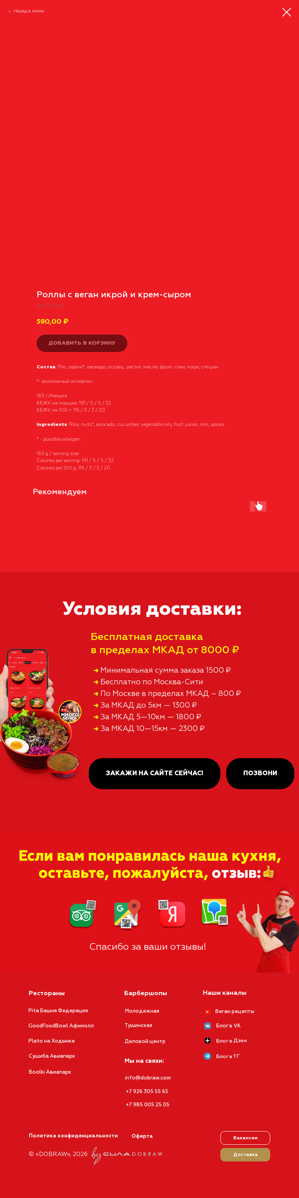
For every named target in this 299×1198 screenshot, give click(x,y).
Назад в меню (29, 11)
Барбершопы (145, 993)
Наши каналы (224, 993)
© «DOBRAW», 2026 (58, 1154)
